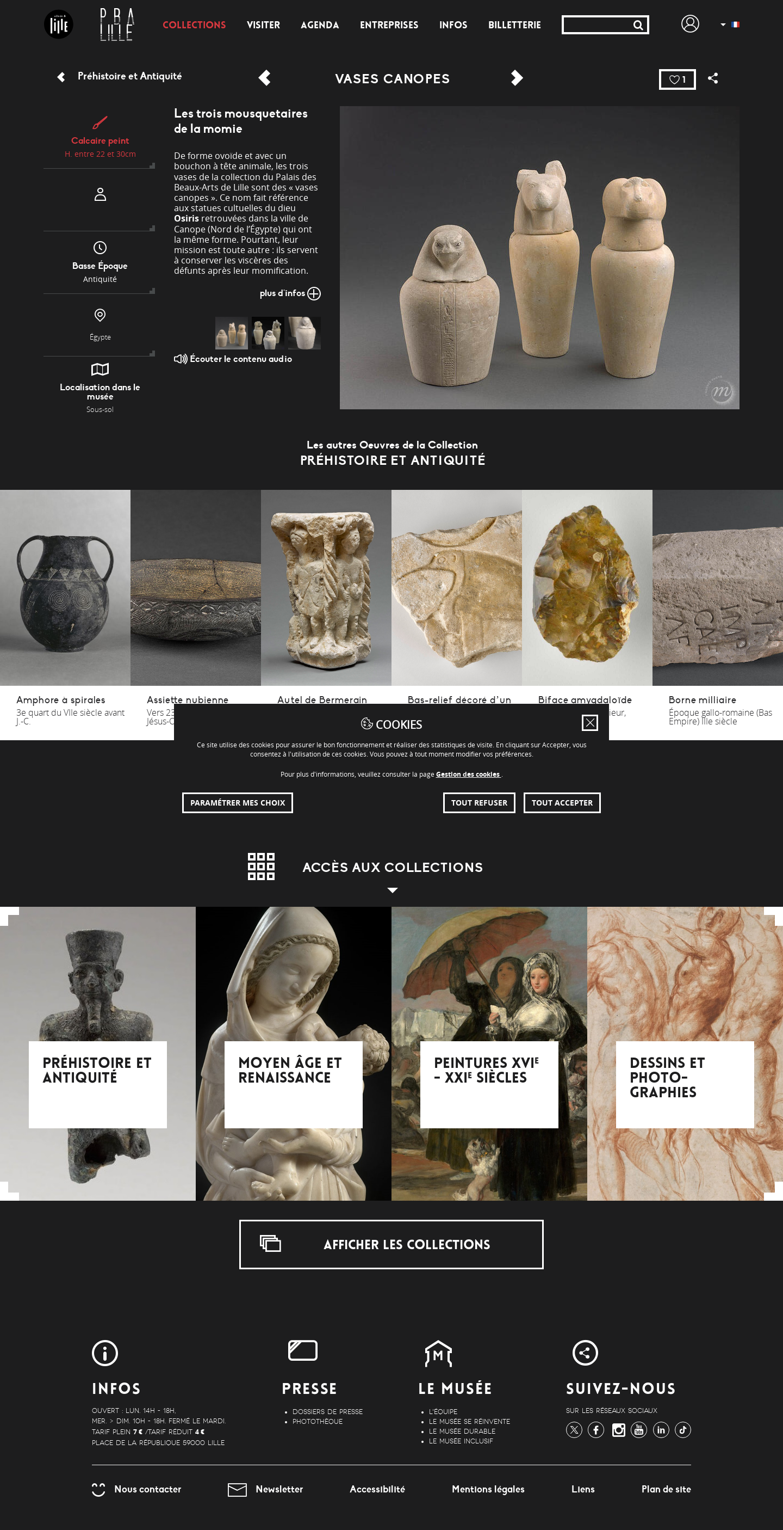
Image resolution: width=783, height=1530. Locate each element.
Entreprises (389, 26)
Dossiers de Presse (328, 1412)
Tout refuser (479, 802)
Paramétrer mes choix (237, 802)
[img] (231, 333)
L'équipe (443, 1412)
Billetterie (514, 26)
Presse (310, 1390)
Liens (583, 1489)
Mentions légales (488, 1489)
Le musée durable (462, 1431)
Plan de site (666, 1489)
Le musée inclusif (461, 1441)
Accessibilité (377, 1489)
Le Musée (455, 1390)
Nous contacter (136, 1489)
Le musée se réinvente (469, 1421)
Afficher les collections (375, 1243)
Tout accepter (562, 802)
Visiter (263, 26)
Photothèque (318, 1421)
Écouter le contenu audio (233, 359)
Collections (194, 26)
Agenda (320, 26)
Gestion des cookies (468, 774)
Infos (453, 26)
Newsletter (265, 1489)
